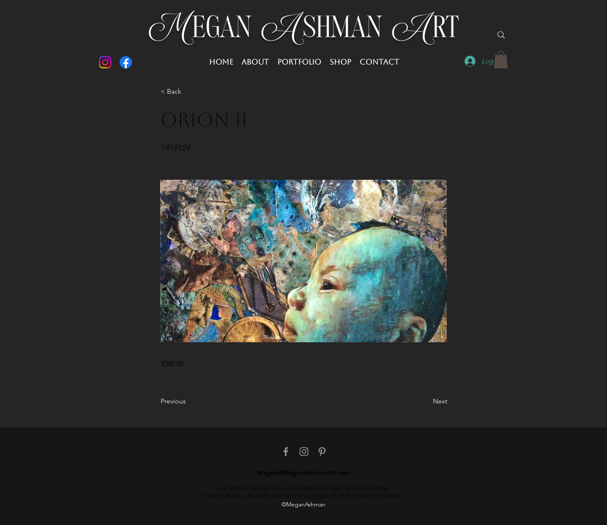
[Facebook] (126, 62)
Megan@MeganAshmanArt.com (303, 472)
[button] (501, 59)
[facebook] (286, 451)
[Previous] (188, 401)
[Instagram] (105, 62)
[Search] (501, 35)
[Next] (426, 401)
